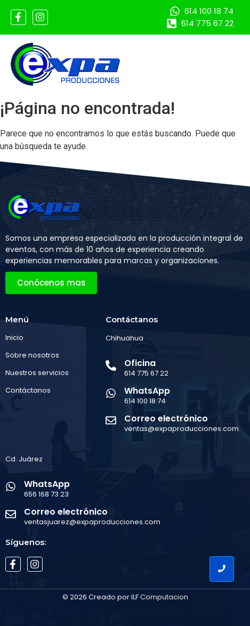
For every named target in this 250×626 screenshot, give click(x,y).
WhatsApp (147, 391)
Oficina (140, 363)
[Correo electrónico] (111, 421)
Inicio (14, 337)
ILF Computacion (159, 597)
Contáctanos (28, 390)
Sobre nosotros (32, 355)
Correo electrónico (166, 418)
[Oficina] (111, 366)
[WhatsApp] (111, 394)
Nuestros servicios (37, 373)
